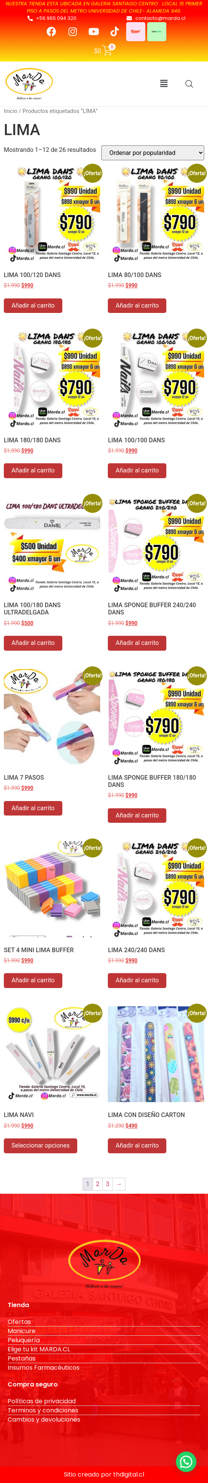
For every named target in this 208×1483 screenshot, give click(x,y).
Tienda (18, 1305)
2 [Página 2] (97, 1184)
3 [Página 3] (107, 1184)
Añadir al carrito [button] (33, 305)
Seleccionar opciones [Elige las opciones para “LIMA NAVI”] (40, 1145)
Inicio (10, 111)
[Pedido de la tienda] (152, 152)
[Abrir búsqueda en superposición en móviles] (189, 84)
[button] (163, 84)
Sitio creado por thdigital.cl (104, 1474)
